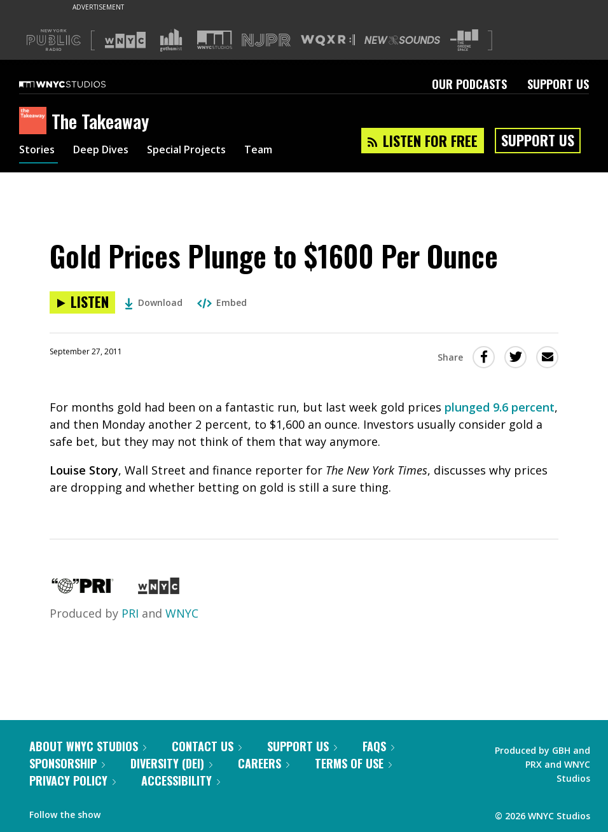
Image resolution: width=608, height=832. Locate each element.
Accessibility (180, 780)
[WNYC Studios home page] (78, 84)
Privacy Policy (72, 780)
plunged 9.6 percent (500, 407)
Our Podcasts (469, 84)
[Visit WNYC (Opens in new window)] (125, 40)
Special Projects (202, 151)
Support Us (558, 84)
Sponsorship (67, 763)
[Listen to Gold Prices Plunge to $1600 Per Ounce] (82, 302)
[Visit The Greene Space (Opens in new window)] (464, 40)
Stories (38, 151)
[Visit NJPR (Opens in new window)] (266, 40)
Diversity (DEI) (171, 763)
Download (154, 302)
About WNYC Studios (87, 746)
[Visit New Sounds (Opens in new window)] (402, 40)
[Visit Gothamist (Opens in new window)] (171, 40)
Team (281, 151)
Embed (222, 302)
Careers (263, 763)
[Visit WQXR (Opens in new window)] (328, 40)
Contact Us (207, 746)
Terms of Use (353, 763)
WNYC (181, 613)
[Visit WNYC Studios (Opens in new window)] (214, 40)
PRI (130, 613)
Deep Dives (107, 151)
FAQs (378, 746)
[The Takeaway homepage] (35, 121)
